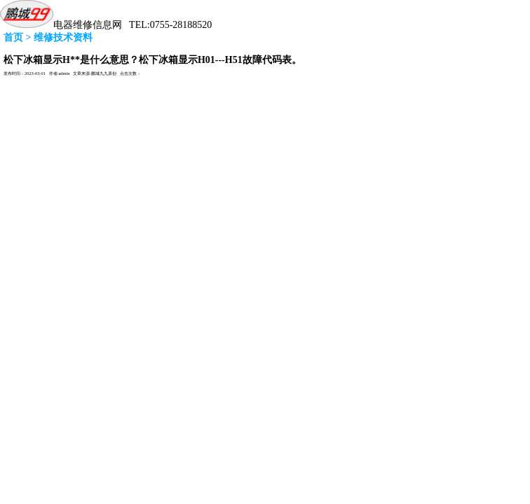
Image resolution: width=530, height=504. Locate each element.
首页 (13, 37)
